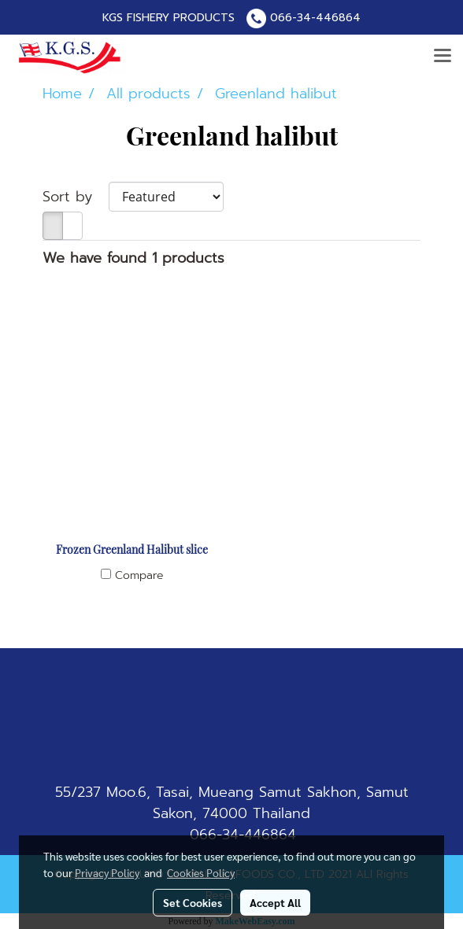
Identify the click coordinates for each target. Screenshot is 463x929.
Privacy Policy (107, 872)
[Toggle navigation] (442, 56)
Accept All (275, 902)
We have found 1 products (133, 258)
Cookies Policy (201, 872)
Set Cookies (192, 902)
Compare (139, 576)
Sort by (76, 197)
